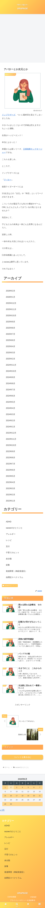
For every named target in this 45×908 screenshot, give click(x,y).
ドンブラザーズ (8, 115)
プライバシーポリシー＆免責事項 (22, 900)
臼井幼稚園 (12, 897)
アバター (8, 180)
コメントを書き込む (22, 757)
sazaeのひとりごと (10, 585)
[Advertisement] (22, 38)
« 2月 (2, 810)
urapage (33, 897)
